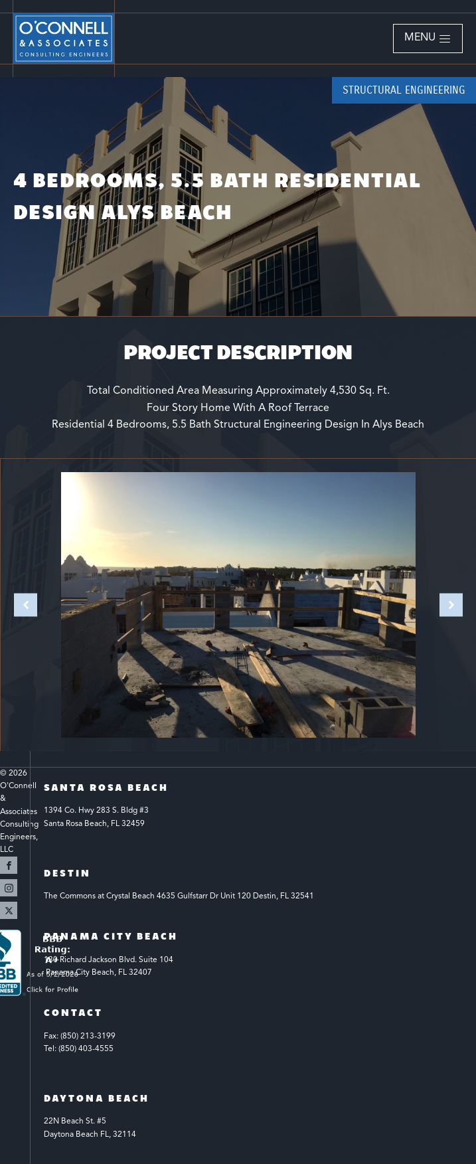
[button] (428, 38)
